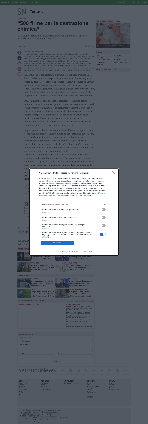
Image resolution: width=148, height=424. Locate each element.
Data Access (73, 251)
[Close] (114, 173)
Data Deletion (61, 251)
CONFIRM (57, 243)
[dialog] (74, 212)
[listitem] (74, 204)
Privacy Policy (87, 251)
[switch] (103, 209)
